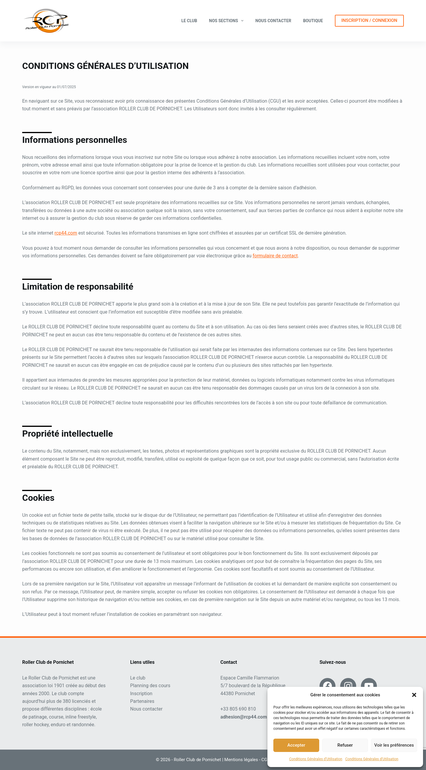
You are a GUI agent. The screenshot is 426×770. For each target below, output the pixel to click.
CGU (266, 759)
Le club (189, 20)
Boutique (313, 20)
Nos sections (227, 20)
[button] (414, 695)
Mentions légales (241, 759)
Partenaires (142, 701)
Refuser (345, 745)
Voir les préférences (394, 745)
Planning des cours (150, 685)
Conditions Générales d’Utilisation (315, 759)
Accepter (296, 745)
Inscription (141, 693)
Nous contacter (273, 20)
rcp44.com (65, 233)
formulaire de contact (275, 256)
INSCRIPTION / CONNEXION (369, 20)
